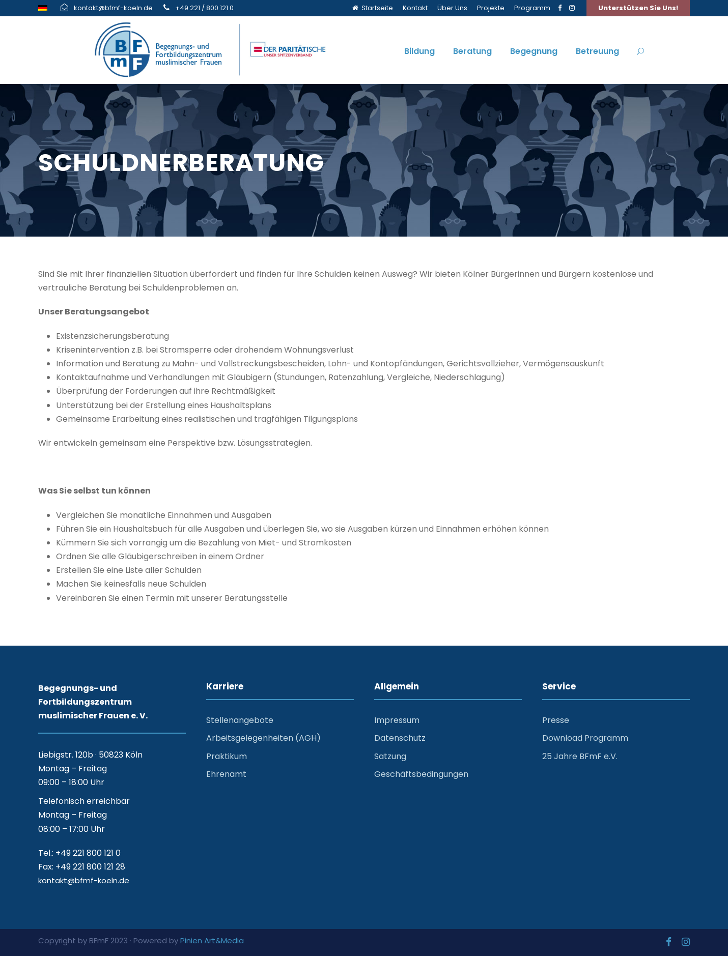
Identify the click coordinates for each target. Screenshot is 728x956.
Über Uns (452, 8)
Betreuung (597, 51)
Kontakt (415, 8)
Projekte (491, 8)
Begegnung (533, 51)
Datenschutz (400, 738)
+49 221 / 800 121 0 (204, 8)
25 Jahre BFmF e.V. (580, 756)
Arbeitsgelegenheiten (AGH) (263, 738)
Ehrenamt (226, 774)
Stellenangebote (239, 720)
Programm (532, 8)
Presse (555, 720)
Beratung (472, 51)
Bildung (419, 51)
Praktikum (226, 756)
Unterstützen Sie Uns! (638, 8)
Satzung (390, 756)
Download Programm (585, 738)
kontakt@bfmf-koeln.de (113, 8)
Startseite (372, 8)
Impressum (396, 720)
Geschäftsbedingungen (421, 774)
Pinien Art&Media (212, 940)
